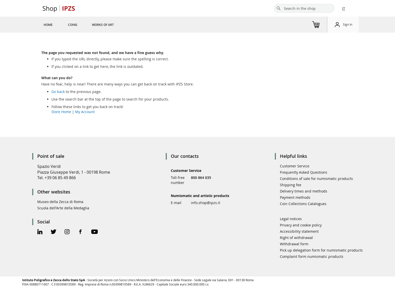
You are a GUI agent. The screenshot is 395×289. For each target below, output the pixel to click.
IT (343, 8)
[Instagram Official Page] (67, 232)
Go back (58, 91)
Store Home (61, 111)
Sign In (347, 24)
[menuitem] (48, 25)
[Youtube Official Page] (94, 232)
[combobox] (304, 8)
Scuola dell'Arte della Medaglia (63, 208)
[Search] (279, 8)
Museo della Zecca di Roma (60, 201)
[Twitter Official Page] (53, 232)
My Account (85, 111)
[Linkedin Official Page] (40, 232)
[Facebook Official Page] (80, 232)
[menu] (84, 25)
